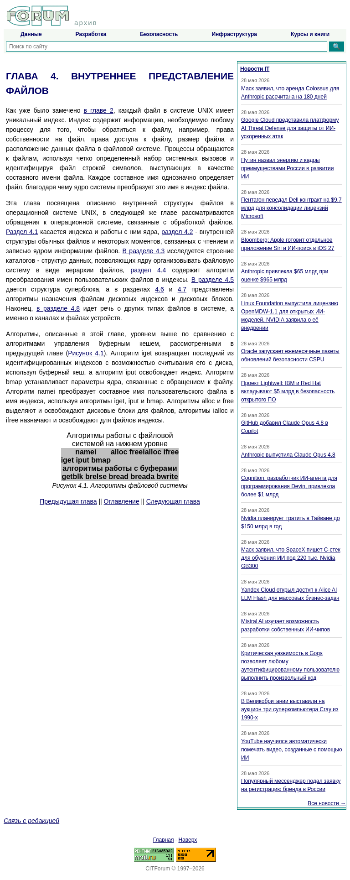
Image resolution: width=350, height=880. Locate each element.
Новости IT (254, 69)
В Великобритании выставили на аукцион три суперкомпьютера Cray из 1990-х (289, 709)
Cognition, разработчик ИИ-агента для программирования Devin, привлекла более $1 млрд (289, 486)
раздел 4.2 (177, 231)
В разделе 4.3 (144, 251)
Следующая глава (173, 501)
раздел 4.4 (148, 270)
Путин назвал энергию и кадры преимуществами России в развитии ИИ (287, 168)
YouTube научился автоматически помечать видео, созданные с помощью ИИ (291, 749)
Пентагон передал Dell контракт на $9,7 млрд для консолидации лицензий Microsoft (291, 208)
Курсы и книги (310, 34)
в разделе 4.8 (58, 308)
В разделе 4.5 (212, 279)
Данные (31, 34)
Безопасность (159, 34)
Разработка (91, 34)
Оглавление (121, 501)
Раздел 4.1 (22, 231)
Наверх (187, 840)
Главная (163, 840)
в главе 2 (98, 110)
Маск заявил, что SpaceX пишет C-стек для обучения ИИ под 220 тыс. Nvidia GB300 (290, 558)
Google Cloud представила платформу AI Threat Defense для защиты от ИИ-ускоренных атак (290, 128)
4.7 (182, 289)
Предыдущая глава (68, 501)
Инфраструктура (234, 34)
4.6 (159, 289)
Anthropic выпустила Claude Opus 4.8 (288, 455)
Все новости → (327, 803)
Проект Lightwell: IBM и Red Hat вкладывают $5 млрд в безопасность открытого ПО (288, 391)
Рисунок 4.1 (86, 353)
